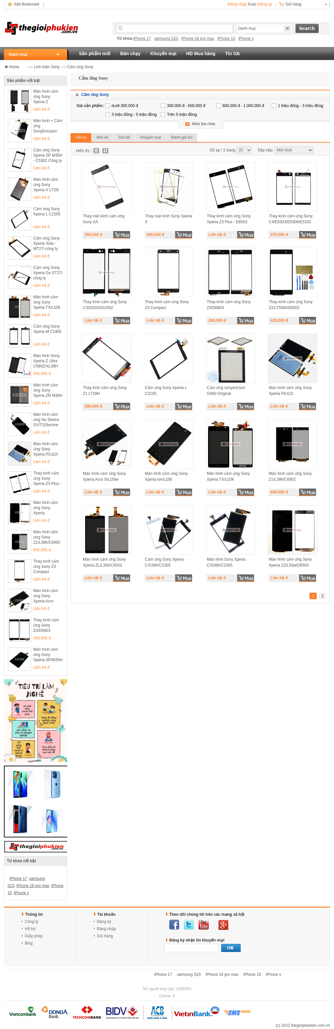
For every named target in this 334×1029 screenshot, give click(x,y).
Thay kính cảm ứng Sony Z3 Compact (46, 566)
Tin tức (232, 53)
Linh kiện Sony (47, 67)
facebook (174, 924)
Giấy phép (34, 936)
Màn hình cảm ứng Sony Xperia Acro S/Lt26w (45, 596)
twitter (189, 924)
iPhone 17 (142, 38)
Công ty (31, 921)
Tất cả (80, 137)
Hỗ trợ (30, 929)
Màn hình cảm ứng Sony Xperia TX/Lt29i (46, 302)
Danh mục (18, 54)
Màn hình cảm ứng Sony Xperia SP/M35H (47, 654)
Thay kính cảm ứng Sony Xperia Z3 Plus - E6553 (47, 479)
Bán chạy (130, 53)
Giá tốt (124, 137)
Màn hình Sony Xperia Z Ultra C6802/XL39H (46, 360)
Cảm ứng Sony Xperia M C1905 (47, 329)
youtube (204, 924)
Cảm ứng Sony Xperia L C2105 (46, 211)
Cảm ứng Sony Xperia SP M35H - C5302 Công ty (47, 155)
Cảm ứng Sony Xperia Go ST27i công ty (47, 272)
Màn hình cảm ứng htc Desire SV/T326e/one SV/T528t (46, 420)
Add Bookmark (26, 4)
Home (14, 67)
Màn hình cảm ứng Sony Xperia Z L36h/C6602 (45, 97)
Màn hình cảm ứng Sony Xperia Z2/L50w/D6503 (47, 508)
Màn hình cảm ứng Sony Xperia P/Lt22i (45, 449)
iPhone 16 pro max (197, 38)
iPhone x (246, 38)
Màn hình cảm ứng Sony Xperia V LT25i (46, 184)
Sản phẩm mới (95, 53)
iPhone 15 (226, 38)
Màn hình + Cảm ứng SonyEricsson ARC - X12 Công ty (47, 126)
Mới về (102, 137)
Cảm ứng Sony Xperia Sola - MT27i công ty (46, 243)
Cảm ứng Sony (80, 67)
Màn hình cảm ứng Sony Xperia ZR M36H (47, 390)
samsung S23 (166, 38)
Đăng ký (265, 4)
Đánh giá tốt (181, 137)
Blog (29, 943)
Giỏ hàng (293, 4)
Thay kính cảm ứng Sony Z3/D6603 (46, 625)
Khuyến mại (163, 53)
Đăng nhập (237, 4)
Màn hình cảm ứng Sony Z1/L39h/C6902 (46, 537)
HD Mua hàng (200, 53)
